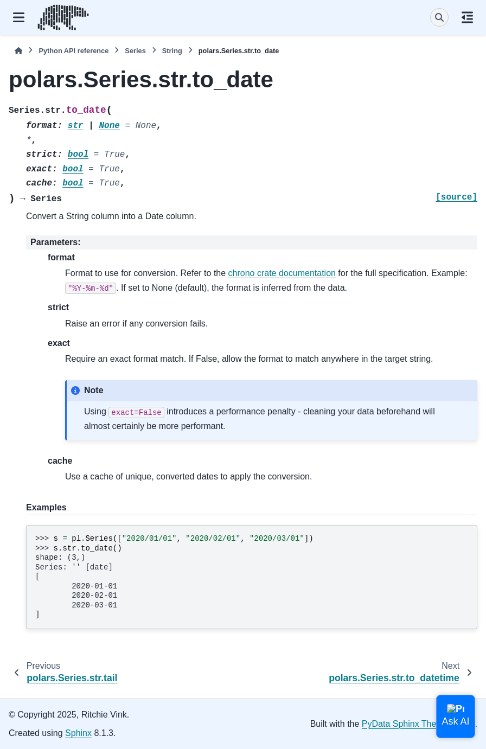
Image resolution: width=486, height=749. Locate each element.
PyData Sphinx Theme (405, 723)
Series (135, 51)
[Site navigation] (19, 17)
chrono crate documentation (282, 273)
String (172, 51)
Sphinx (78, 733)
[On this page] (467, 17)
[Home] (18, 50)
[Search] (439, 17)
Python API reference (73, 51)
